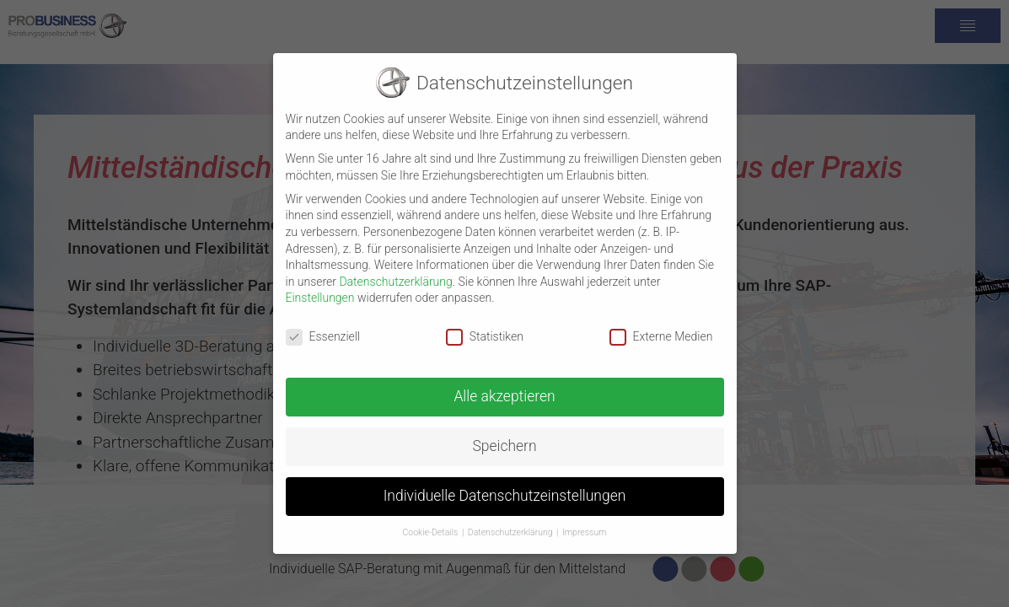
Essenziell (323, 327)
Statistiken (484, 327)
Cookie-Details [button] (430, 522)
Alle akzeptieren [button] (504, 386)
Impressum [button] (584, 522)
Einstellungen (320, 287)
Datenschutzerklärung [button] (510, 522)
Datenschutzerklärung (395, 271)
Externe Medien (661, 327)
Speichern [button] (504, 435)
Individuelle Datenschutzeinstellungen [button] (505, 485)
